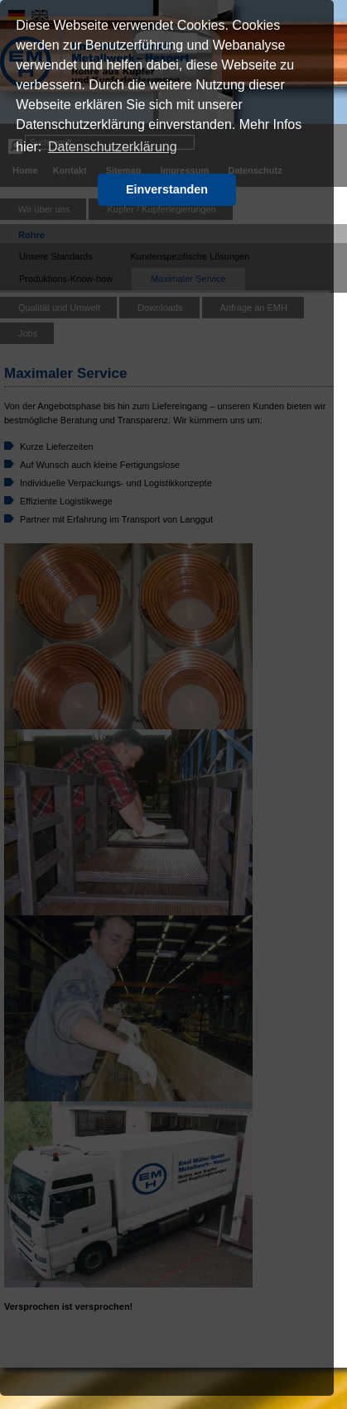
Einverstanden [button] (167, 189)
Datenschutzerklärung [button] (112, 147)
